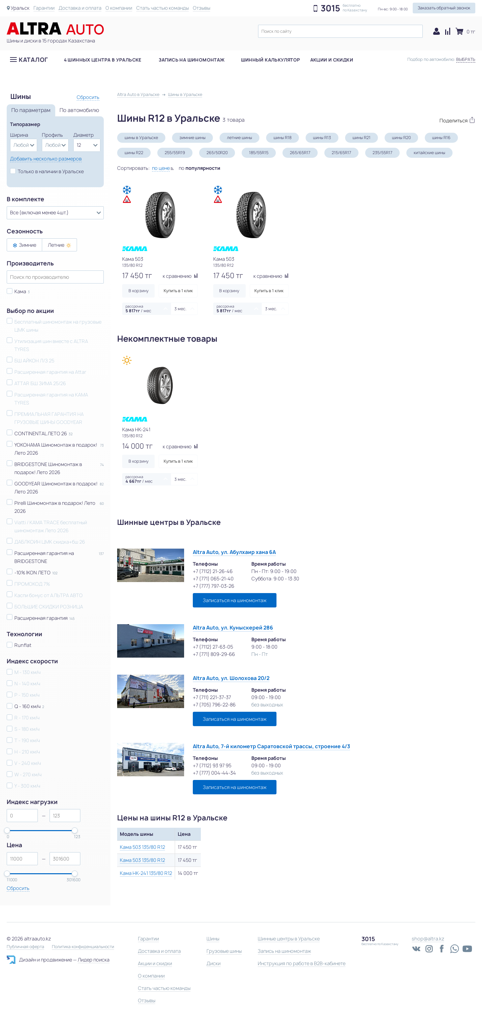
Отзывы (201, 8)
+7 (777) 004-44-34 (214, 773)
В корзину (139, 291)
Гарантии (44, 8)
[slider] (7, 830)
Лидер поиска (93, 959)
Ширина (19, 135)
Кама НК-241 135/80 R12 (146, 873)
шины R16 (441, 137)
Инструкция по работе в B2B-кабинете (301, 963)
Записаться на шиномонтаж (234, 600)
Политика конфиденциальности (83, 946)
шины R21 (361, 137)
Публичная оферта (25, 946)
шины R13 (322, 137)
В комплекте (25, 199)
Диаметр (83, 135)
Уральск (20, 8)
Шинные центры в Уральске (289, 938)
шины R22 (134, 152)
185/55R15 (258, 152)
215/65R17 (341, 152)
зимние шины (192, 137)
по (199, 168)
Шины (213, 938)
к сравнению (180, 276)
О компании (118, 8)
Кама (20, 291)
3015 (330, 8)
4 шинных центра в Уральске (103, 60)
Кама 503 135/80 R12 (142, 847)
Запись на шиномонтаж (192, 60)
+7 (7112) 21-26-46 (213, 571)
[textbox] (340, 31)
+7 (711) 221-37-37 (212, 697)
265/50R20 (217, 152)
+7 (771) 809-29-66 (214, 654)
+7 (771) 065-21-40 (213, 578)
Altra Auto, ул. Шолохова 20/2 (231, 678)
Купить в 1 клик (178, 291)
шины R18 (282, 137)
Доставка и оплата (80, 8)
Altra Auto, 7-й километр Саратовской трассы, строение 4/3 (271, 746)
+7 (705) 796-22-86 (214, 704)
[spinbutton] (22, 815)
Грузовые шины (224, 951)
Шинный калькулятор (270, 60)
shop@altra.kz (428, 938)
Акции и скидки (331, 60)
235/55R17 (382, 152)
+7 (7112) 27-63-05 (213, 647)
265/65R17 (300, 152)
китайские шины (429, 152)
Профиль (52, 135)
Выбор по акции (30, 311)
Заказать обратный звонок (444, 8)
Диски (214, 963)
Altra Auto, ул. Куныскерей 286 (233, 627)
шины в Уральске (141, 137)
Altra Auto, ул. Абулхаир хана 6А (234, 552)
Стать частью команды (162, 8)
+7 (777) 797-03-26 (213, 586)
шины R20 (401, 137)
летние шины (239, 137)
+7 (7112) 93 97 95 (212, 765)
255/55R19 (175, 152)
